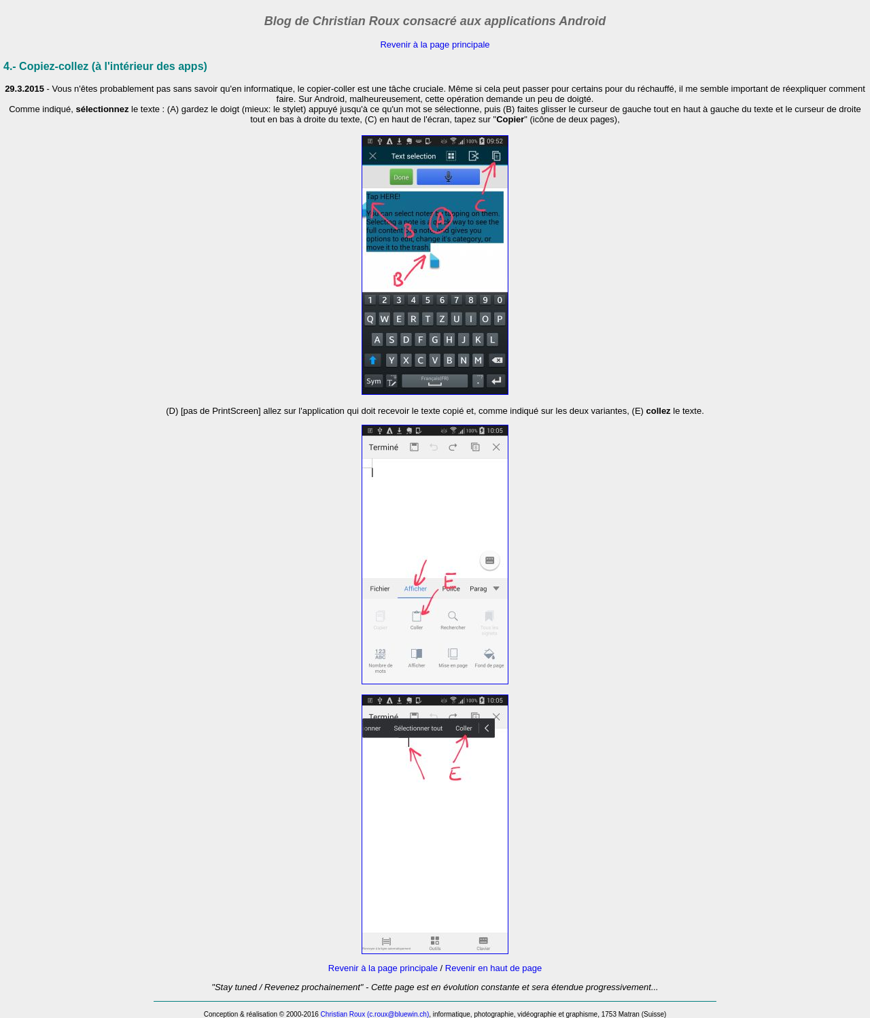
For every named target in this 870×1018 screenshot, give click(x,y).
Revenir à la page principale (434, 44)
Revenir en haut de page (493, 968)
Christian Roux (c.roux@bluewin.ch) (375, 1014)
